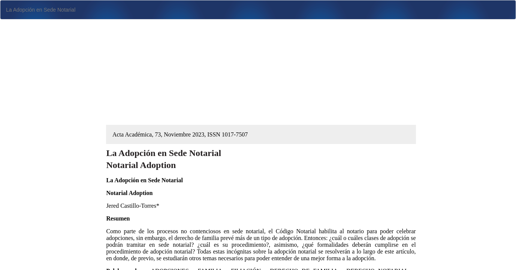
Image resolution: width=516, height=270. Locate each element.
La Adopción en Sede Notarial (40, 10)
